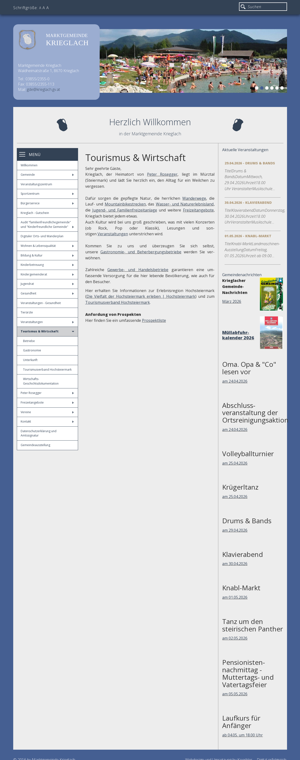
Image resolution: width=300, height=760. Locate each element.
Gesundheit (47, 293)
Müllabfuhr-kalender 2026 (238, 335)
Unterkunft (30, 360)
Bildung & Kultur (47, 255)
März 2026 (231, 301)
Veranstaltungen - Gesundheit (41, 303)
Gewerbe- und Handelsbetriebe (137, 269)
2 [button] (262, 88)
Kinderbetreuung (47, 265)
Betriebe (29, 341)
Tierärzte (27, 312)
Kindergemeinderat (47, 274)
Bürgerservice (47, 203)
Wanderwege (194, 198)
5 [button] (277, 88)
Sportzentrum (47, 194)
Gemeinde (47, 175)
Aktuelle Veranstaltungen (245, 149)
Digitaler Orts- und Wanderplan (42, 236)
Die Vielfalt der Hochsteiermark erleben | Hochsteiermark (141, 296)
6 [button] (282, 88)
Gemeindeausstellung (35, 445)
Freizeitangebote (47, 402)
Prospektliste (154, 320)
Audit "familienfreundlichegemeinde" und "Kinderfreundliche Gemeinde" (47, 224)
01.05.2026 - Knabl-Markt (248, 236)
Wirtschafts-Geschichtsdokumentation (41, 381)
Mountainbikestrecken (125, 204)
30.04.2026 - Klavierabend (248, 202)
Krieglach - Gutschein (35, 213)
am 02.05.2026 (234, 638)
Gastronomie (32, 350)
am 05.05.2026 (234, 694)
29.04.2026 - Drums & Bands (250, 163)
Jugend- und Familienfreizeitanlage (124, 210)
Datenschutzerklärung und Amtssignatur (38, 433)
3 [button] (267, 88)
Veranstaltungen (47, 322)
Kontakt (47, 421)
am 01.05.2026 (234, 597)
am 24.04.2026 (234, 381)
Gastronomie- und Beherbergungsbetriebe (140, 252)
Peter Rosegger (47, 393)
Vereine (47, 412)
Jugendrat (47, 284)
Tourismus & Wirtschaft (47, 331)
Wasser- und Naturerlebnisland (185, 204)
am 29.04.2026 (234, 530)
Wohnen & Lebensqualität (47, 246)
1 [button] (257, 88)
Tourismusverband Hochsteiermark (47, 370)
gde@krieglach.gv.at (43, 89)
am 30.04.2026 (234, 563)
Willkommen (29, 165)
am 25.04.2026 (234, 463)
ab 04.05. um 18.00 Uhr (242, 735)
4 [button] (272, 88)
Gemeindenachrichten (242, 274)
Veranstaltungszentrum (36, 184)
